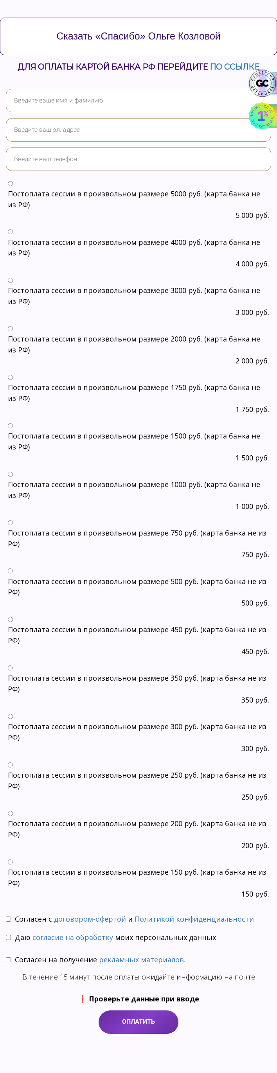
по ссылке (234, 67)
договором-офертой (90, 919)
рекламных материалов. (142, 959)
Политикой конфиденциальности (194, 919)
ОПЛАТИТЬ (138, 1021)
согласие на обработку (73, 937)
